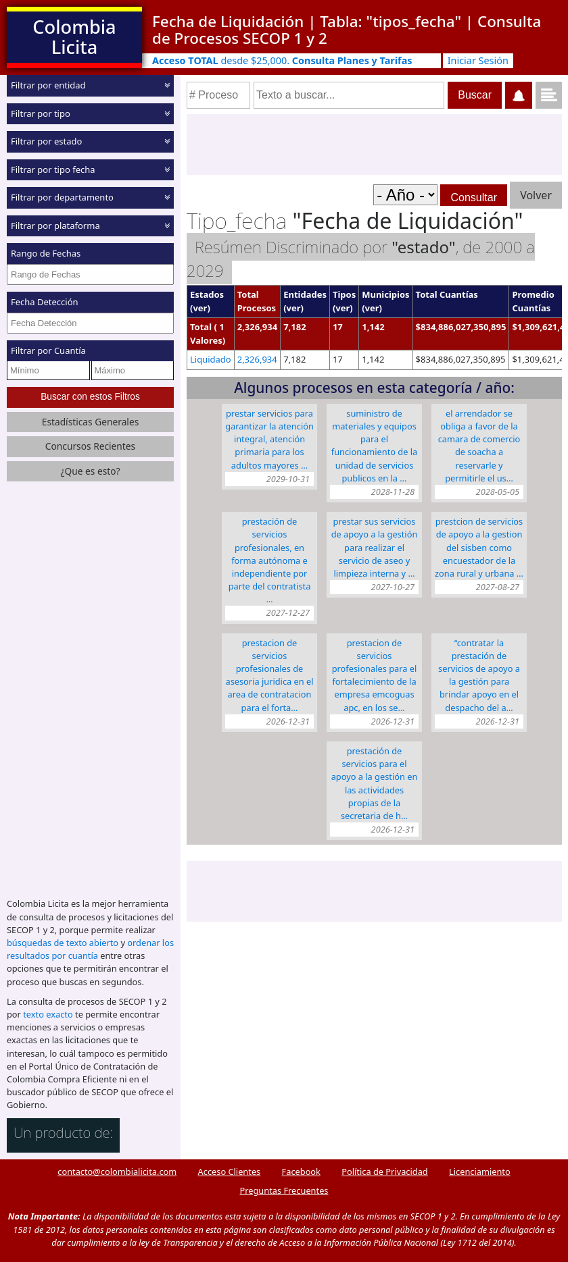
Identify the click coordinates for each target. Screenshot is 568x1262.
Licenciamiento (480, 1171)
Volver (536, 195)
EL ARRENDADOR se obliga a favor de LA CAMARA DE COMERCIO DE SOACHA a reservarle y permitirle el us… (479, 445)
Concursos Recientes (90, 446)
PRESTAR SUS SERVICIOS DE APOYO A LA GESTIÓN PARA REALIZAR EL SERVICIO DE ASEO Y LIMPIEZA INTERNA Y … (374, 547)
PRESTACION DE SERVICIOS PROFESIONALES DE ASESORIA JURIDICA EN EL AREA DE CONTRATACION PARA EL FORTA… (269, 675)
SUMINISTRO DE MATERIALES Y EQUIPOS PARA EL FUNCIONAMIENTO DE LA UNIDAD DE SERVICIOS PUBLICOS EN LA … (374, 445)
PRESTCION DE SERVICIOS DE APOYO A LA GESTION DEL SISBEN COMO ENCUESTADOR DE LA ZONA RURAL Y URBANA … (479, 547)
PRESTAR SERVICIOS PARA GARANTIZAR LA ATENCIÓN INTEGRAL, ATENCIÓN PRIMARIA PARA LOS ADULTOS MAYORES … (269, 439)
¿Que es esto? (90, 471)
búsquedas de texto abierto (62, 943)
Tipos (344, 294)
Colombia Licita (74, 36)
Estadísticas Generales (90, 421)
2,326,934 (257, 359)
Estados (207, 294)
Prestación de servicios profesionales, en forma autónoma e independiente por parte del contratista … (270, 560)
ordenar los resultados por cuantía (90, 949)
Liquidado (210, 359)
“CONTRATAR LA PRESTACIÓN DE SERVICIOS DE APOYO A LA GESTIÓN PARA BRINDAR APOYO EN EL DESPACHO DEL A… (479, 675)
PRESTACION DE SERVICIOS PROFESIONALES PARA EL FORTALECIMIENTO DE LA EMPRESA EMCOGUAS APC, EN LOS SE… (374, 675)
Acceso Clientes (229, 1171)
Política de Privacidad (384, 1171)
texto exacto (47, 1014)
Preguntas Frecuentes (284, 1190)
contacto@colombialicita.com (116, 1171)
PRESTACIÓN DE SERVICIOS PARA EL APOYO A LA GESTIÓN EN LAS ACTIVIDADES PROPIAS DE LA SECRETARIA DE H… (374, 783)
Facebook (301, 1171)
